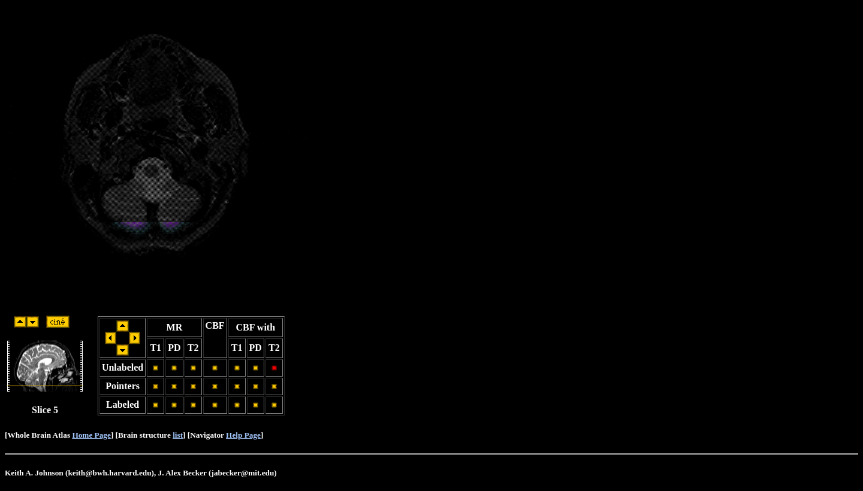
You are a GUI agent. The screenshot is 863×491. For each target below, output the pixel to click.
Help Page (243, 435)
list (178, 435)
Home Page (91, 435)
